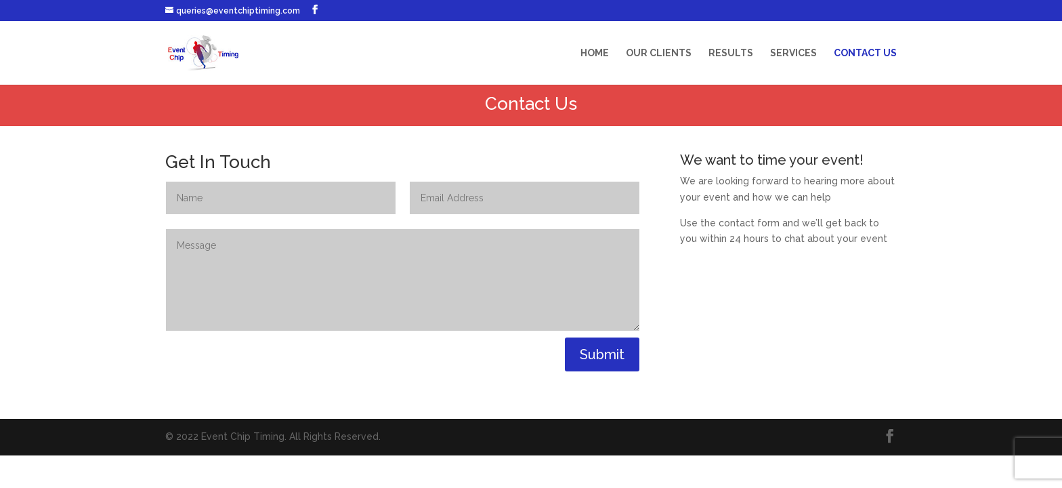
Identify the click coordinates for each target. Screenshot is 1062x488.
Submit (602, 354)
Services (793, 53)
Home (594, 53)
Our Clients (659, 53)
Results (730, 53)
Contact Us (865, 53)
